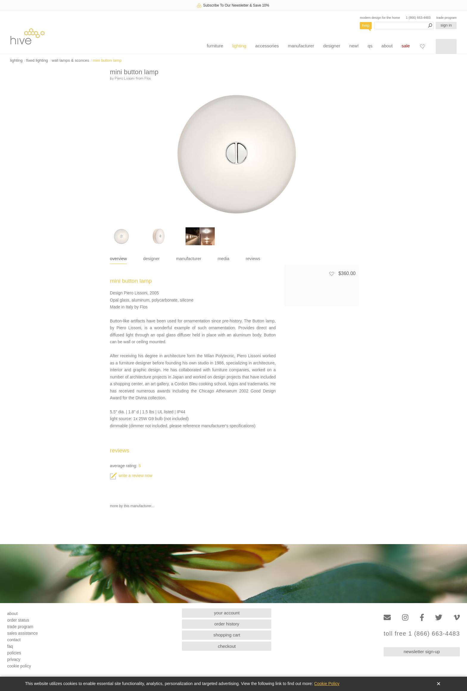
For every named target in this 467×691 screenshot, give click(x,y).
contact (14, 639)
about (387, 45)
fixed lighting (37, 60)
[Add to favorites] (331, 273)
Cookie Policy (327, 683)
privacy (13, 659)
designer (331, 45)
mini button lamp (107, 60)
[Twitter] (438, 618)
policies (14, 652)
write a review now (131, 475)
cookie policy (19, 666)
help (366, 25)
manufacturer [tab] (188, 258)
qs (370, 45)
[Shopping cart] (446, 46)
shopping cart (226, 634)
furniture (215, 45)
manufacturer (301, 45)
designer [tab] (151, 258)
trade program (446, 17)
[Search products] (404, 25)
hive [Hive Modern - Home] (27, 36)
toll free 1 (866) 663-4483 (422, 634)
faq (10, 646)
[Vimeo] (457, 618)
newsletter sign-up (422, 651)
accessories (267, 45)
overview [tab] (118, 258)
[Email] (387, 618)
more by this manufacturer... (132, 506)
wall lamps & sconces (70, 60)
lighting (239, 45)
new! (354, 45)
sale (405, 45)
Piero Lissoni (125, 78)
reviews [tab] (253, 258)
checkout (227, 646)
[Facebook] (422, 618)
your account (227, 612)
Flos (147, 78)
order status (18, 620)
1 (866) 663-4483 (418, 17)
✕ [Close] (438, 684)
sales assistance (22, 633)
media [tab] (223, 258)
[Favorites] (422, 46)
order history (226, 623)
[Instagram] (405, 618)
